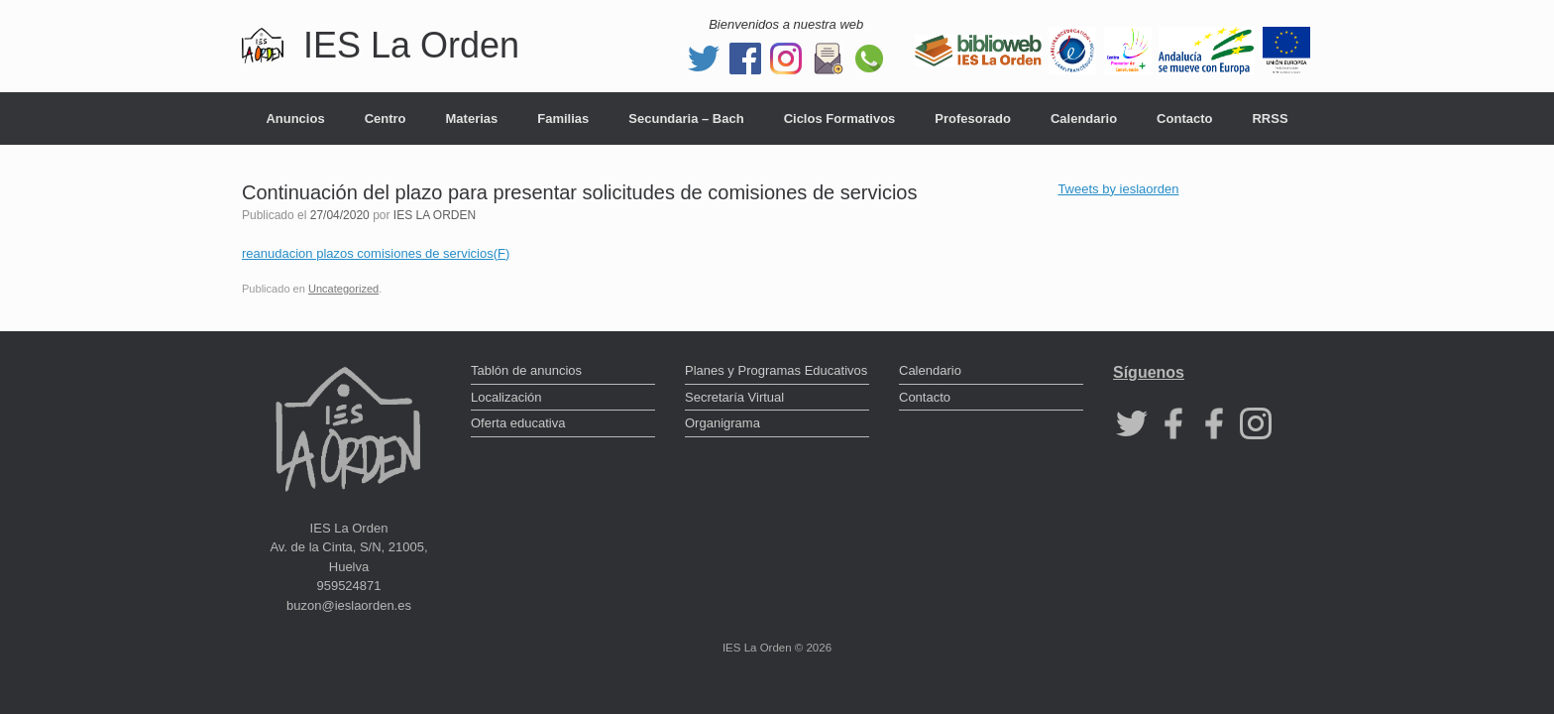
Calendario (1084, 118)
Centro (385, 118)
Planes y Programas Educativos (776, 370)
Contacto (1184, 118)
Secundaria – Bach (685, 118)
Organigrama (722, 423)
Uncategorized (343, 289)
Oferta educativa (518, 423)
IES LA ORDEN (434, 215)
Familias (563, 118)
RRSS (1269, 118)
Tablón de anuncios (526, 370)
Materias (472, 118)
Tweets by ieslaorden (1117, 188)
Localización (506, 397)
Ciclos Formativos (840, 118)
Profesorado (973, 118)
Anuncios (295, 118)
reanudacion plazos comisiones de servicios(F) (375, 253)
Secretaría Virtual (734, 397)
